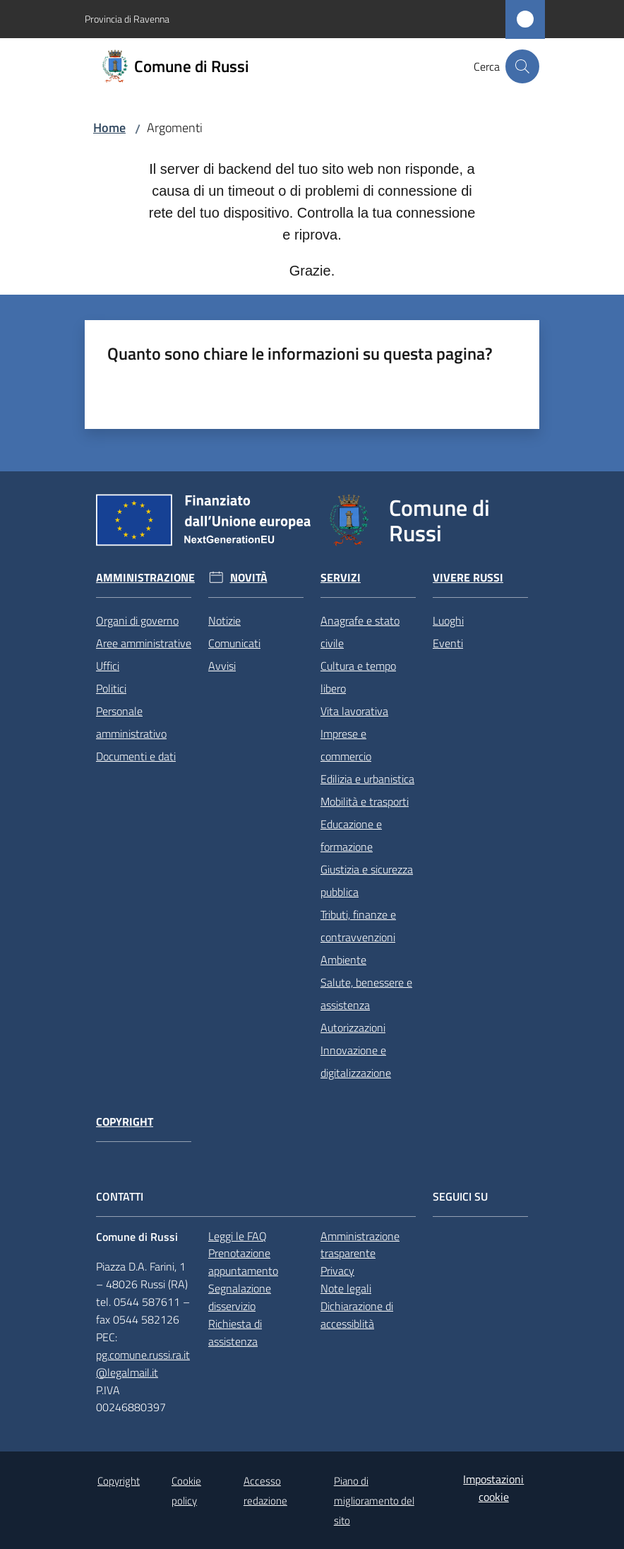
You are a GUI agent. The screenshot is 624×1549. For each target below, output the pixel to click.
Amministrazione (145, 578)
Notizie (224, 620)
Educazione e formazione (351, 835)
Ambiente (343, 959)
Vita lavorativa (354, 710)
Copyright (124, 1122)
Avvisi (222, 665)
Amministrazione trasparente (360, 1244)
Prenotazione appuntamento (243, 1261)
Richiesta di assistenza (235, 1332)
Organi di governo (137, 620)
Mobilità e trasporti (364, 801)
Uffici (107, 665)
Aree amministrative (143, 643)
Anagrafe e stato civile (360, 632)
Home (109, 127)
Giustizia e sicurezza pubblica (366, 880)
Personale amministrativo (131, 722)
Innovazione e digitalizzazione (355, 1061)
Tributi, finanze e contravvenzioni (358, 926)
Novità (249, 578)
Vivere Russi (468, 578)
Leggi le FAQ (237, 1235)
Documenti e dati (136, 756)
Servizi (340, 578)
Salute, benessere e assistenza (366, 993)
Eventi (448, 643)
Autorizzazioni (352, 1027)
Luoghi (448, 620)
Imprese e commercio (345, 745)
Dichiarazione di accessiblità (356, 1314)
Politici (111, 688)
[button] (522, 66)
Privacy (337, 1270)
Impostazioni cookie (493, 1488)
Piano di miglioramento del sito (374, 1501)
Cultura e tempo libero (358, 677)
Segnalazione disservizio (239, 1297)
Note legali (345, 1288)
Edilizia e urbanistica (367, 778)
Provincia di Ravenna (127, 18)
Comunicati (234, 643)
